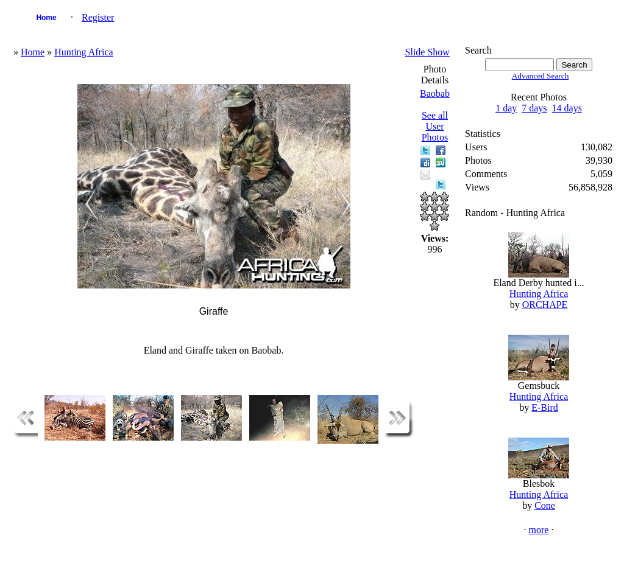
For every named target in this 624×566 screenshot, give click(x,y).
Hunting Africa (83, 52)
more (539, 530)
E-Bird (544, 407)
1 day (506, 108)
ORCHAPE (545, 304)
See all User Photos (435, 126)
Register (98, 17)
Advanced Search (540, 75)
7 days (534, 108)
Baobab (435, 93)
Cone (544, 505)
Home (46, 17)
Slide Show (427, 52)
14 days (567, 108)
